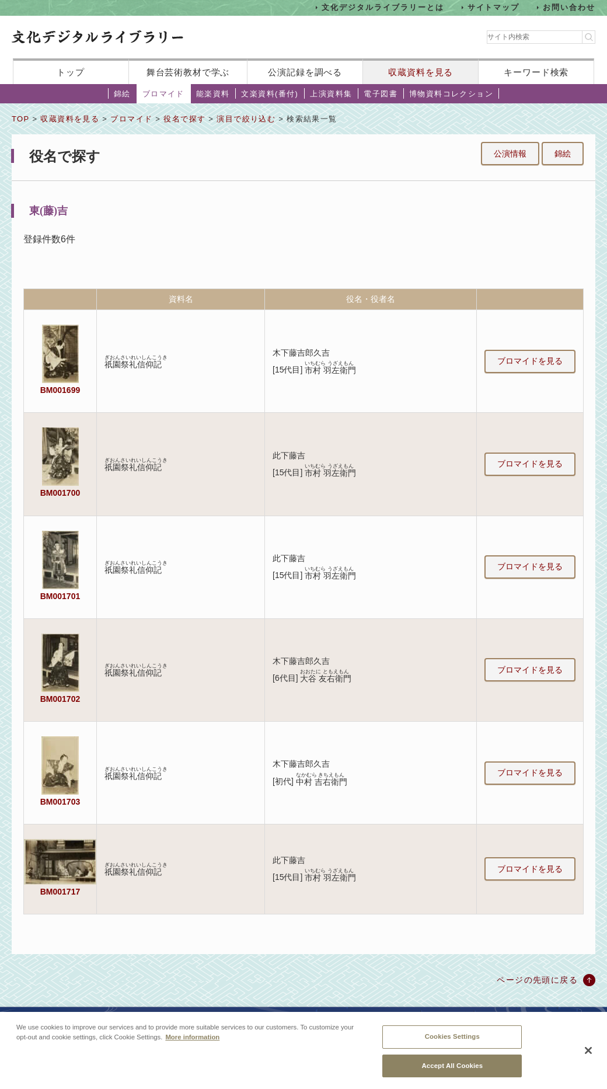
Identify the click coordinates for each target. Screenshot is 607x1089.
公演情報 (510, 153)
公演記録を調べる (305, 72)
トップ (71, 72)
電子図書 (380, 93)
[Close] (588, 1054)
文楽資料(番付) (269, 93)
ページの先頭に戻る (537, 979)
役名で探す (184, 118)
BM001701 (60, 596)
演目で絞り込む (246, 118)
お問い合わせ (569, 7)
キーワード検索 (536, 72)
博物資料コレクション (451, 93)
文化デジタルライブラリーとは (383, 7)
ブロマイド (163, 93)
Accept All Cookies (452, 1069)
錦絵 (122, 93)
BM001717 (60, 891)
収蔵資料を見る (420, 72)
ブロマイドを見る (530, 361)
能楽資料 (213, 93)
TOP (20, 118)
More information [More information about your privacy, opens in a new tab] (192, 1040)
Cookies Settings (452, 1039)
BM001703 (60, 801)
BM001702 (60, 699)
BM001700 (60, 492)
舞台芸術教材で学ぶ (188, 72)
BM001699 (60, 390)
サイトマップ (494, 7)
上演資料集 (331, 93)
